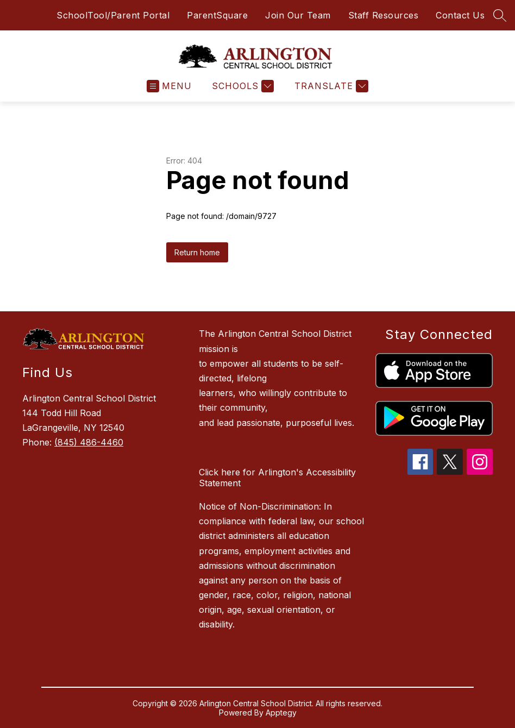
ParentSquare (217, 15)
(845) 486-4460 (88, 442)
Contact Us (460, 15)
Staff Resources (383, 15)
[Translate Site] (330, 86)
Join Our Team (298, 15)
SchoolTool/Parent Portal (112, 15)
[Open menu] (169, 86)
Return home (197, 252)
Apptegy (281, 712)
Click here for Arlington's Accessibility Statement (277, 477)
